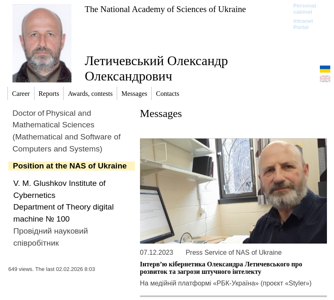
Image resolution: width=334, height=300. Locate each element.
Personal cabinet (304, 8)
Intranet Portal (303, 24)
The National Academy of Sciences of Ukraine (165, 9)
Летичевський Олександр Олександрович (156, 68)
